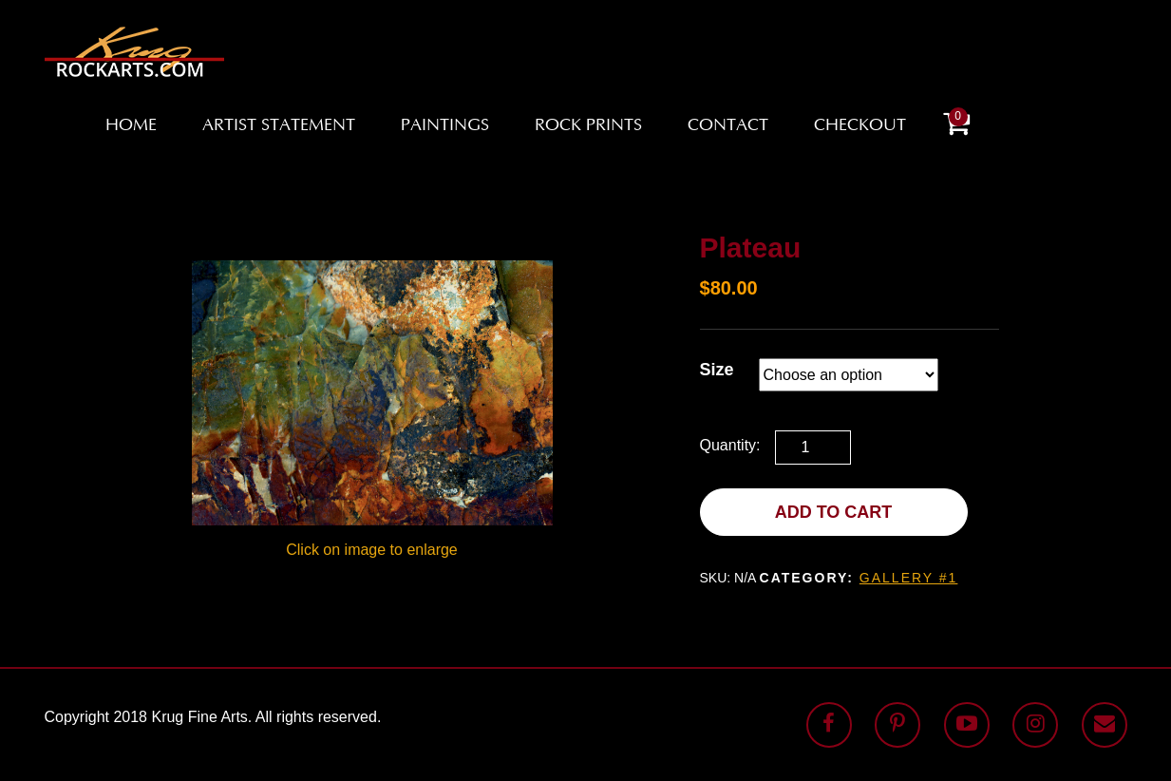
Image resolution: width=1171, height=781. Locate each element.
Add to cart (834, 512)
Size (717, 369)
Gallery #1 (908, 577)
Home (131, 126)
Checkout (860, 126)
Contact (728, 126)
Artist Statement (278, 126)
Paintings (445, 126)
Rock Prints (588, 126)
